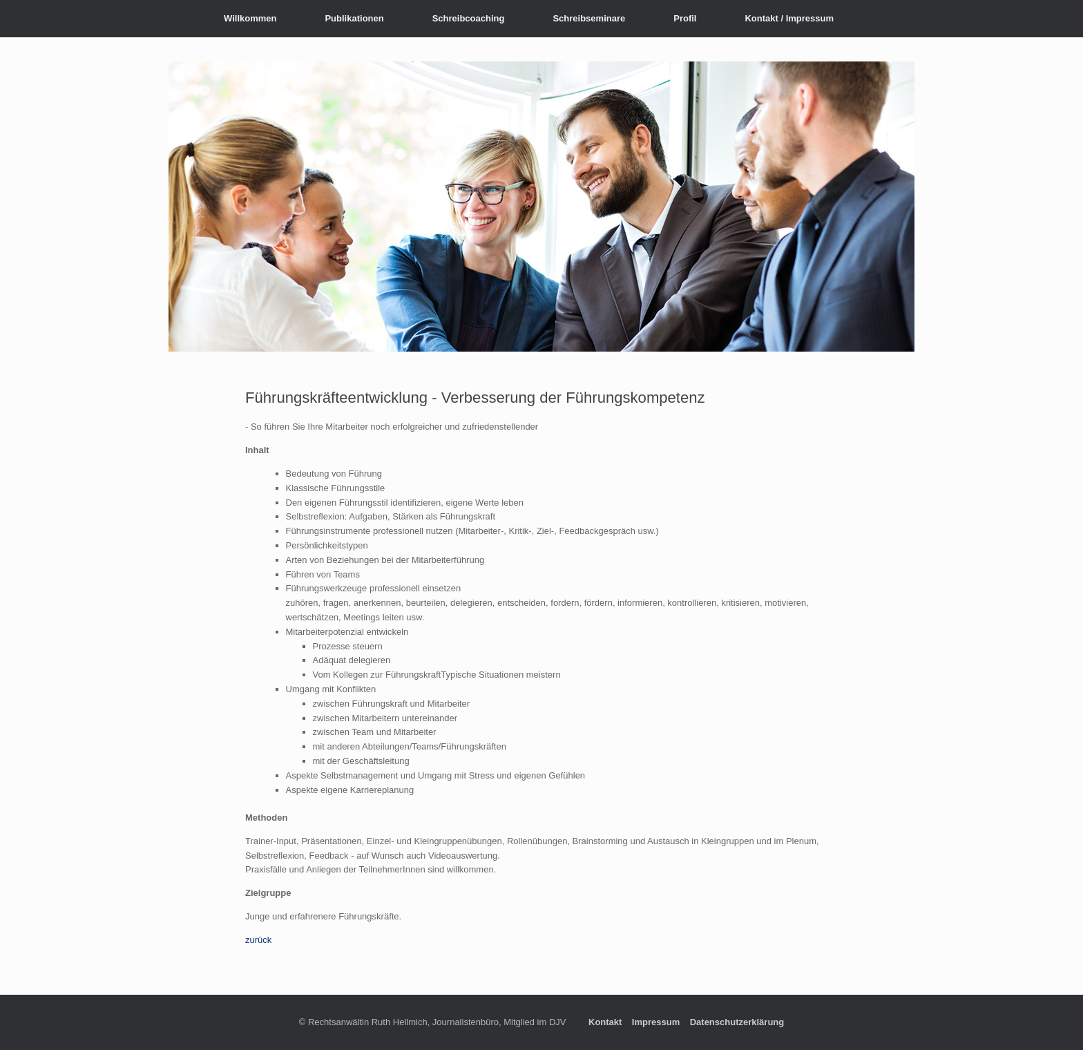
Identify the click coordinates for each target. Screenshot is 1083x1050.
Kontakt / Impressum (789, 18)
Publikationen (354, 18)
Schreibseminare (589, 18)
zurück (258, 940)
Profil (684, 18)
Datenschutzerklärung (737, 1022)
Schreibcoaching (468, 18)
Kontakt (605, 1022)
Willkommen (250, 18)
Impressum (656, 1022)
